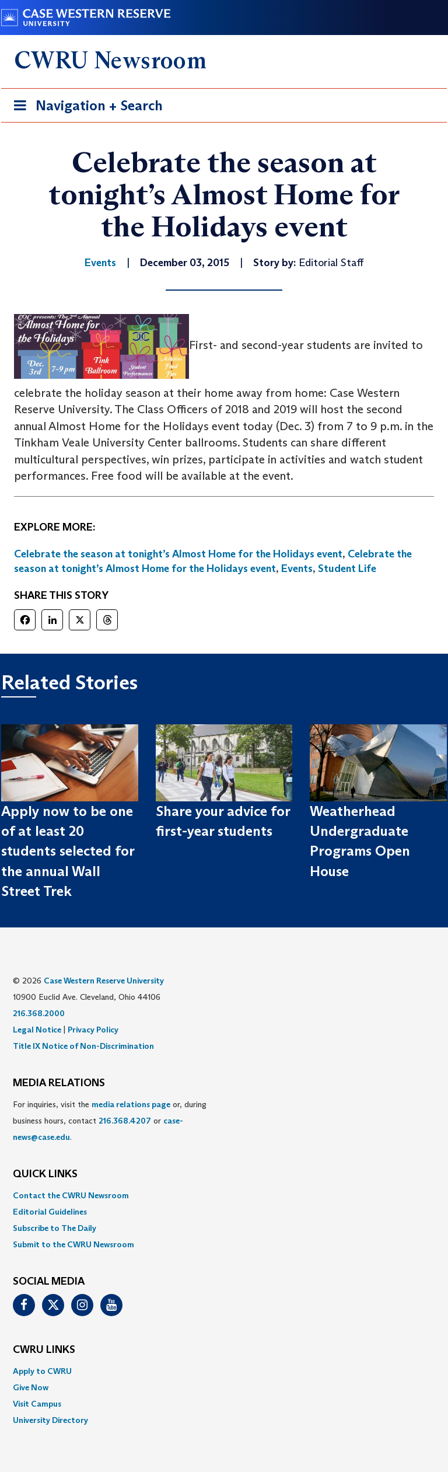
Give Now (30, 1387)
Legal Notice (37, 1029)
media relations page (131, 1104)
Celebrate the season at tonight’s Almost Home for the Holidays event (178, 553)
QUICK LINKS (45, 1174)
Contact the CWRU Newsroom (71, 1195)
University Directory (50, 1420)
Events (297, 568)
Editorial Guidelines (50, 1211)
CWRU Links (44, 1350)
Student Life (347, 568)
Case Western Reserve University (104, 980)
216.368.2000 (39, 1013)
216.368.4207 (125, 1120)
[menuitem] (224, 1195)
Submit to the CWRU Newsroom (73, 1244)
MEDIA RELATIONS (59, 1083)
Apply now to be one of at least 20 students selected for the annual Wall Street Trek (67, 851)
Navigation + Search (84, 107)
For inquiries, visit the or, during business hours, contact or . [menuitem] (109, 1120)
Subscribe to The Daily (54, 1228)
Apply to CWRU (42, 1371)
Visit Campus (37, 1403)
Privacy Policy (93, 1029)
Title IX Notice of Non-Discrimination (83, 1046)
